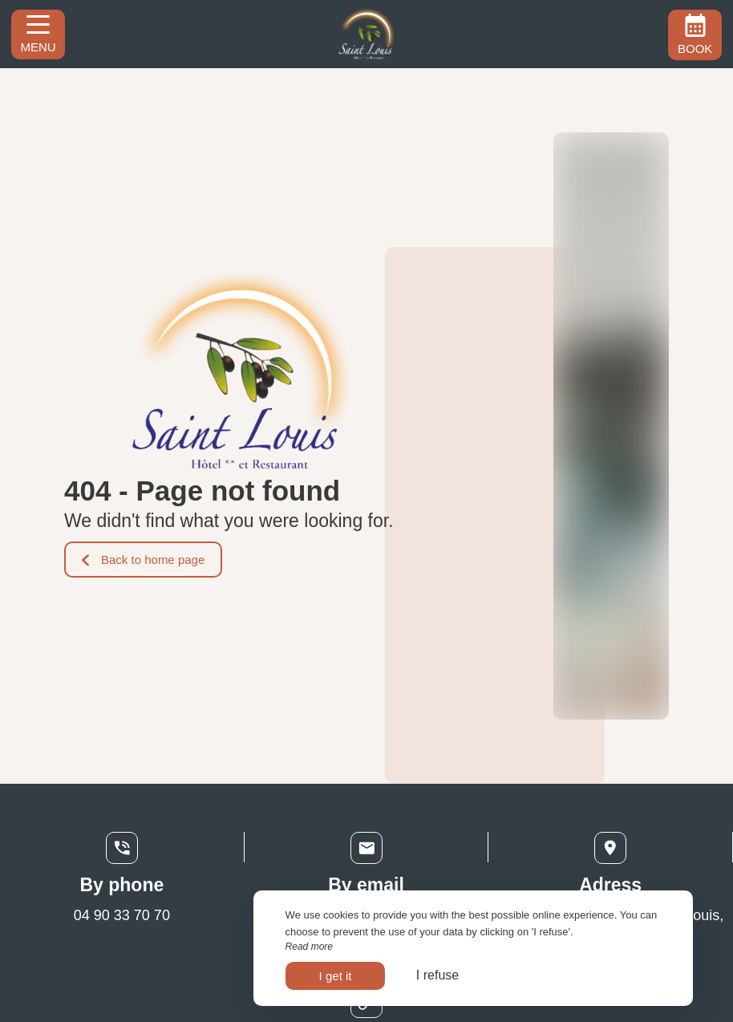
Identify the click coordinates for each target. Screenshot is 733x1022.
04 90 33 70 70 (122, 915)
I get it (335, 976)
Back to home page (143, 559)
